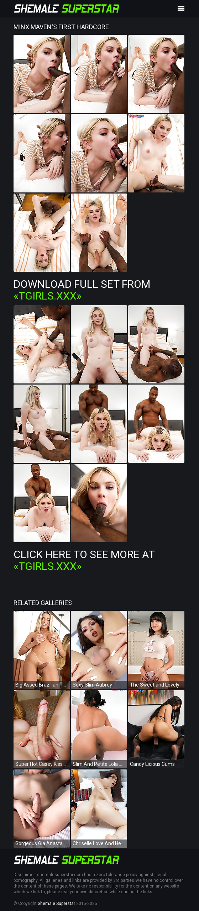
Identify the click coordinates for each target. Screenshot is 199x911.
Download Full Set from (82, 290)
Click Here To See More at (84, 560)
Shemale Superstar (56, 903)
